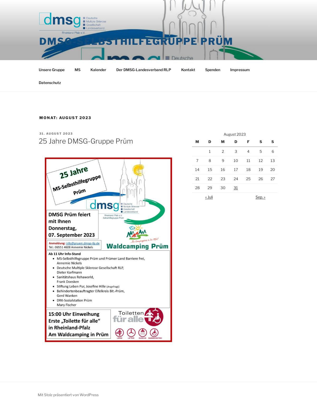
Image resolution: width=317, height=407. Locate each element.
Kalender (98, 69)
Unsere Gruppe (52, 69)
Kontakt (188, 69)
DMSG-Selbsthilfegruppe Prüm (136, 41)
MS (77, 69)
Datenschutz (50, 82)
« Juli (209, 197)
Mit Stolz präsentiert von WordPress (68, 395)
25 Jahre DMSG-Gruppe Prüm (86, 141)
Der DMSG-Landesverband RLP (143, 69)
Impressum (240, 69)
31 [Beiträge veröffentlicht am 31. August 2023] (236, 187)
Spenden (212, 69)
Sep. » (260, 197)
